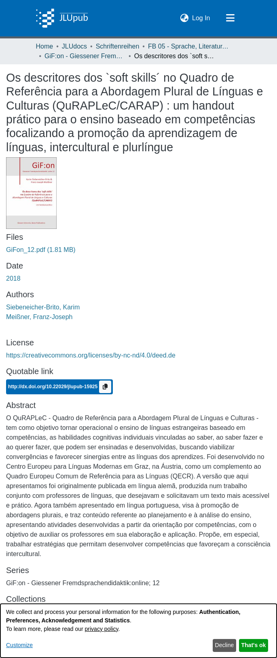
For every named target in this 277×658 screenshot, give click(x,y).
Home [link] (44, 46)
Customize (19, 645)
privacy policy (101, 629)
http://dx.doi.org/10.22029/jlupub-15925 (53, 386)
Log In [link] (201, 17)
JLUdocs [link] (74, 46)
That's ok (253, 645)
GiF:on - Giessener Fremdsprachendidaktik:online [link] (84, 56)
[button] (184, 18)
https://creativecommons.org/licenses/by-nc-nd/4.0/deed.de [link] (91, 355)
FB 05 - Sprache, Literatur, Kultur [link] (188, 46)
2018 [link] (13, 278)
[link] (41, 249)
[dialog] (138, 630)
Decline (224, 645)
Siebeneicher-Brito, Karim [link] (43, 307)
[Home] (62, 18)
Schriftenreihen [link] (118, 46)
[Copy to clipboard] (105, 387)
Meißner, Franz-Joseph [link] (39, 316)
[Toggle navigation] (230, 18)
